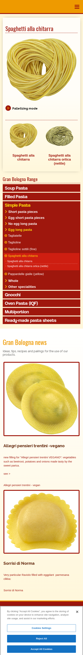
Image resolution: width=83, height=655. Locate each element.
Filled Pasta (16, 196)
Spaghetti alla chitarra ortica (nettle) (27, 266)
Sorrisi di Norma (13, 590)
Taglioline (14, 242)
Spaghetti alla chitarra (23, 256)
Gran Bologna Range (20, 179)
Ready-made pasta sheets (30, 320)
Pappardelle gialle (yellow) (26, 274)
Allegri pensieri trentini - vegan (21, 485)
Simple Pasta (18, 205)
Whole (13, 281)
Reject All (41, 639)
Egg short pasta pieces (26, 218)
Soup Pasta (16, 188)
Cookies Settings (41, 629)
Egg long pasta (20, 230)
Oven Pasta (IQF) (21, 303)
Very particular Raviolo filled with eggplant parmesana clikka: (36, 577)
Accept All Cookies (41, 650)
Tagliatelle (15, 235)
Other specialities (22, 287)
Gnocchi (13, 294)
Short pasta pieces (23, 212)
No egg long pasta (22, 224)
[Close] (77, 613)
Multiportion (17, 311)
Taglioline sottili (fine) (22, 249)
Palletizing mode (25, 108)
